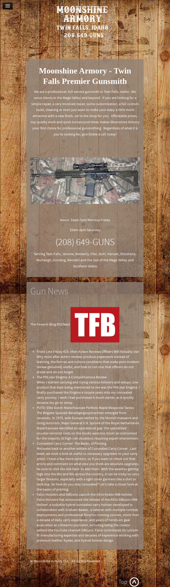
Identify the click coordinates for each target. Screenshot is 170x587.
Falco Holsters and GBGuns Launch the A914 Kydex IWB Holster (84, 495)
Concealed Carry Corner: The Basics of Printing (71, 444)
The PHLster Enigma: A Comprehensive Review (72, 377)
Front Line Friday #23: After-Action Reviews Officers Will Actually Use (88, 352)
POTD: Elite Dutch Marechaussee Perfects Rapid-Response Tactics (85, 408)
